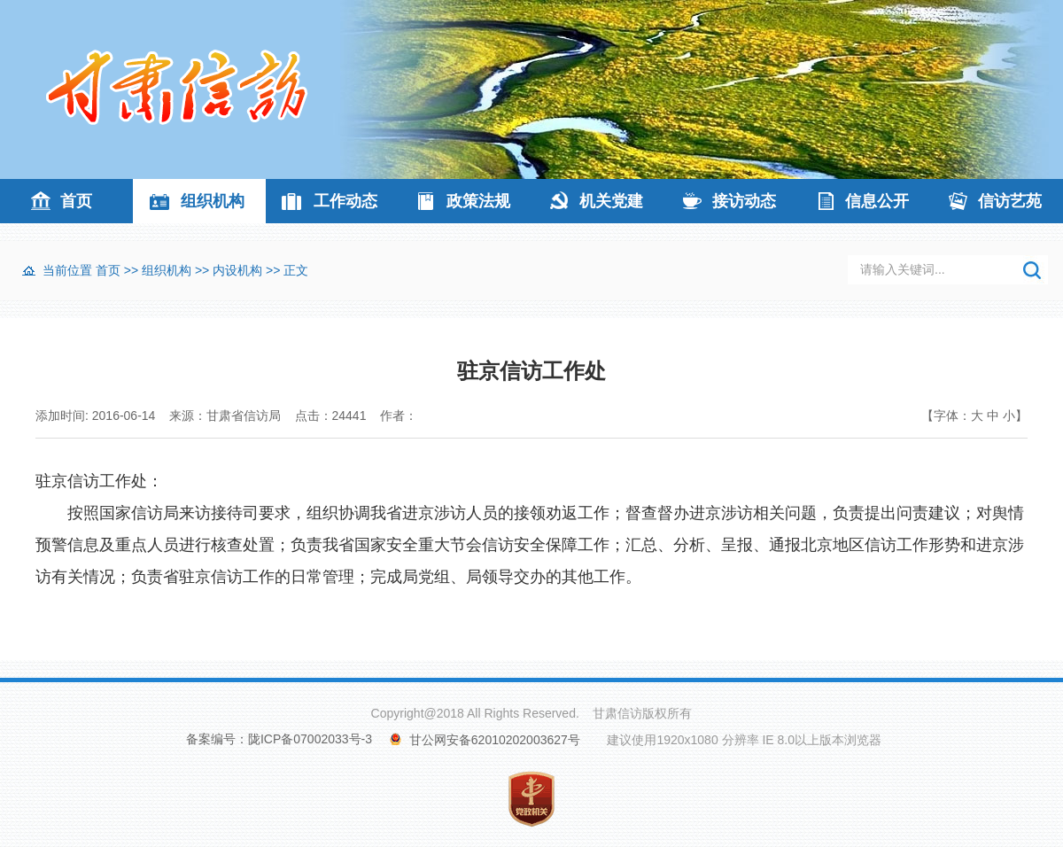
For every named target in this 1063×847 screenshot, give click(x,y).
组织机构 (212, 201)
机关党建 (611, 201)
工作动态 (345, 201)
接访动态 (744, 201)
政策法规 (478, 201)
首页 (76, 201)
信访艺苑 (1010, 201)
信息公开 (877, 201)
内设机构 (237, 270)
